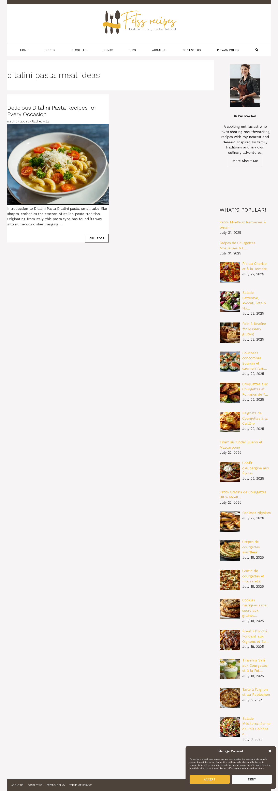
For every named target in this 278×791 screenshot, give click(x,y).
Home (24, 50)
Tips (132, 50)
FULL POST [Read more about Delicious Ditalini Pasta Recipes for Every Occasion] (96, 238)
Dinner (50, 50)
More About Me (245, 161)
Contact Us (192, 50)
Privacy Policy (228, 50)
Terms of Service (80, 785)
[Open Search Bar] (256, 50)
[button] (270, 751)
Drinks (108, 50)
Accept (210, 779)
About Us (159, 50)
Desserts (78, 50)
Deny (252, 779)
